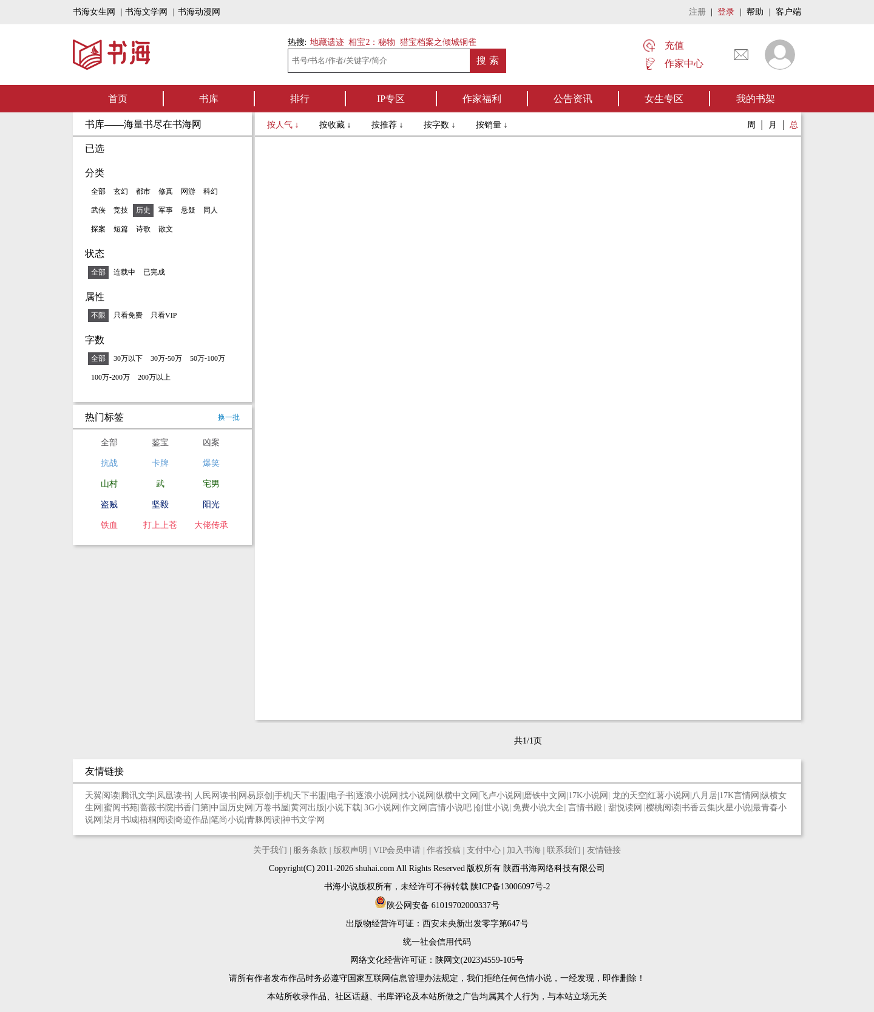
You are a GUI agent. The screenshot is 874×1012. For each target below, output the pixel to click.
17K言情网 (739, 795)
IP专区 (391, 99)
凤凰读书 (174, 795)
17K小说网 (588, 795)
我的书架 (755, 99)
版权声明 (350, 850)
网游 (188, 191)
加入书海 (524, 850)
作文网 (414, 807)
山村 (109, 483)
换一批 (229, 417)
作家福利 (481, 99)
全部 (98, 191)
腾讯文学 (138, 795)
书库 (208, 99)
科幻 (210, 191)
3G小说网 (382, 807)
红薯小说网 (669, 795)
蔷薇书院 (157, 807)
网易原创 (256, 795)
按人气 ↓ (284, 124)
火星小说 (734, 807)
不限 (98, 315)
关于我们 (270, 850)
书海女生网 (94, 11)
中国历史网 (232, 807)
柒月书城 (121, 819)
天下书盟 (310, 795)
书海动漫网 (199, 11)
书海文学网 (146, 11)
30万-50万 (166, 358)
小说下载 (344, 807)
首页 (117, 99)
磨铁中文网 (545, 795)
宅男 (211, 483)
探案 (98, 229)
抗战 (109, 463)
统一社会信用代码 (437, 941)
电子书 (341, 795)
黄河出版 (308, 807)
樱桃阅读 (663, 807)
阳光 (211, 504)
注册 (697, 11)
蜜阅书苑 (121, 807)
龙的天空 (629, 795)
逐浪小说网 (377, 795)
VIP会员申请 (397, 850)
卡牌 (160, 463)
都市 (143, 191)
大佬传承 (211, 525)
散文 (165, 229)
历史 (143, 210)
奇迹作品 (192, 819)
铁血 (109, 525)
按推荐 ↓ (388, 124)
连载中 (124, 272)
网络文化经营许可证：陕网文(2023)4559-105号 (437, 960)
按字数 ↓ (441, 124)
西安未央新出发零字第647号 (475, 923)
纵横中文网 (457, 795)
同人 (210, 210)
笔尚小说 (228, 819)
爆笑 (211, 463)
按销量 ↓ (492, 124)
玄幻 (120, 191)
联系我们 (564, 850)
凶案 (211, 442)
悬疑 (188, 210)
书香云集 (699, 807)
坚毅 (160, 504)
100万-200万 (110, 377)
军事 (165, 210)
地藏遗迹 (326, 42)
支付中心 (484, 850)
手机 (282, 795)
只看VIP (164, 315)
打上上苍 (160, 525)
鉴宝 (160, 442)
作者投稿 (444, 850)
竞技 (120, 210)
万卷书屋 (272, 807)
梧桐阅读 (157, 819)
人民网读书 (215, 795)
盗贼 (109, 504)
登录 (725, 11)
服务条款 (310, 850)
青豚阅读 (263, 819)
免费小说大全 (538, 807)
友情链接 (604, 850)
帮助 (755, 11)
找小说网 (417, 795)
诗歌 (143, 229)
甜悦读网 (626, 807)
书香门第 (192, 807)
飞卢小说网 (500, 795)
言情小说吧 (451, 807)
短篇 (120, 229)
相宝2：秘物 (371, 42)
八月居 (704, 795)
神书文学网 (303, 819)
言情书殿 (586, 807)
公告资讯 (573, 99)
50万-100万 (207, 358)
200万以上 (154, 377)
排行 (300, 99)
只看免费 (128, 315)
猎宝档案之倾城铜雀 (438, 42)
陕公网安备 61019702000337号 (437, 905)
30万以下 (128, 358)
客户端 (788, 11)
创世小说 (492, 807)
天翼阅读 (102, 795)
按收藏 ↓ (336, 124)
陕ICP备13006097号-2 (509, 886)
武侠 (98, 210)
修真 (165, 191)
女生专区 (664, 99)
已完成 (154, 272)
